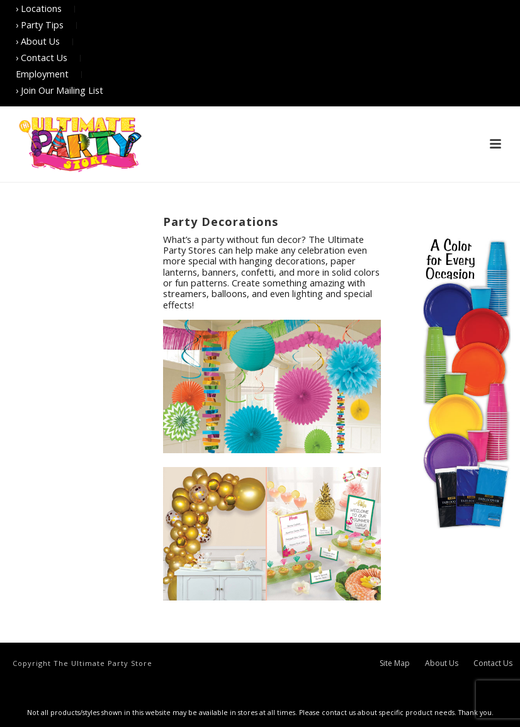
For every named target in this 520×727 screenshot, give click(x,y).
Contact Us (492, 663)
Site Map (395, 663)
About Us (441, 663)
